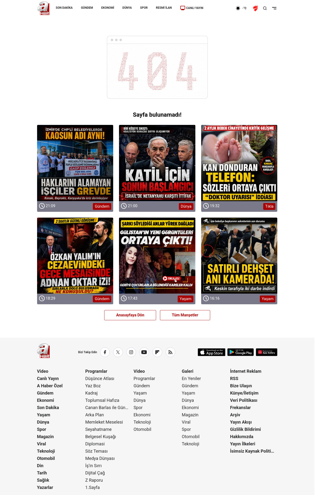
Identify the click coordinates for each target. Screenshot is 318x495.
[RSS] (170, 352)
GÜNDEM (87, 7)
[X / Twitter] (118, 352)
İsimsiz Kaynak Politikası (253, 451)
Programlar (96, 371)
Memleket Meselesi (104, 422)
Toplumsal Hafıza (102, 400)
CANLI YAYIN (191, 8)
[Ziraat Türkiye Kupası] (256, 8)
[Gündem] (75, 163)
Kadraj (91, 393)
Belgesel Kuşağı (100, 436)
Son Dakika (48, 407)
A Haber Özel (50, 385)
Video (42, 371)
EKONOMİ (107, 7)
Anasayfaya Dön (130, 315)
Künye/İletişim (244, 393)
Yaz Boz (93, 385)
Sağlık (43, 480)
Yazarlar (45, 487)
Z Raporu (94, 480)
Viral (41, 443)
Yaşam (43, 414)
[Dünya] (157, 163)
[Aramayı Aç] (265, 8)
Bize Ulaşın (241, 385)
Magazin (45, 436)
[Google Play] (240, 352)
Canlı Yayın (48, 378)
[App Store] (211, 352)
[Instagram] (131, 352)
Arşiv (235, 414)
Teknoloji (46, 451)
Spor (41, 429)
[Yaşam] (157, 256)
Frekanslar (240, 407)
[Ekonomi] (220, 8)
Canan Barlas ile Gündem (109, 407)
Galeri (187, 371)
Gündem (45, 393)
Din (40, 465)
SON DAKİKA (64, 7)
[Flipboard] (157, 352)
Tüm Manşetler (185, 315)
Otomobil (46, 458)
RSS (234, 378)
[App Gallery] (266, 352)
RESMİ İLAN (164, 7)
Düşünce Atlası (99, 378)
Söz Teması (96, 451)
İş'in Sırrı (93, 465)
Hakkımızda (241, 436)
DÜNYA (127, 7)
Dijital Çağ (95, 472)
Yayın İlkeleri (242, 443)
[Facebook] (105, 352)
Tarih (42, 472)
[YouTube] (144, 352)
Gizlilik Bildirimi (245, 429)
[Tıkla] (239, 163)
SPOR (144, 7)
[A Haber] (43, 8)
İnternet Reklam (245, 371)
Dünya (43, 422)
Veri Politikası (243, 400)
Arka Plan (94, 414)
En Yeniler (191, 378)
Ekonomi (45, 400)
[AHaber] (243, 8)
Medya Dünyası (100, 458)
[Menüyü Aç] (274, 8)
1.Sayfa (92, 487)
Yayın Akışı (241, 422)
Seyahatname (98, 429)
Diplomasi (95, 443)
